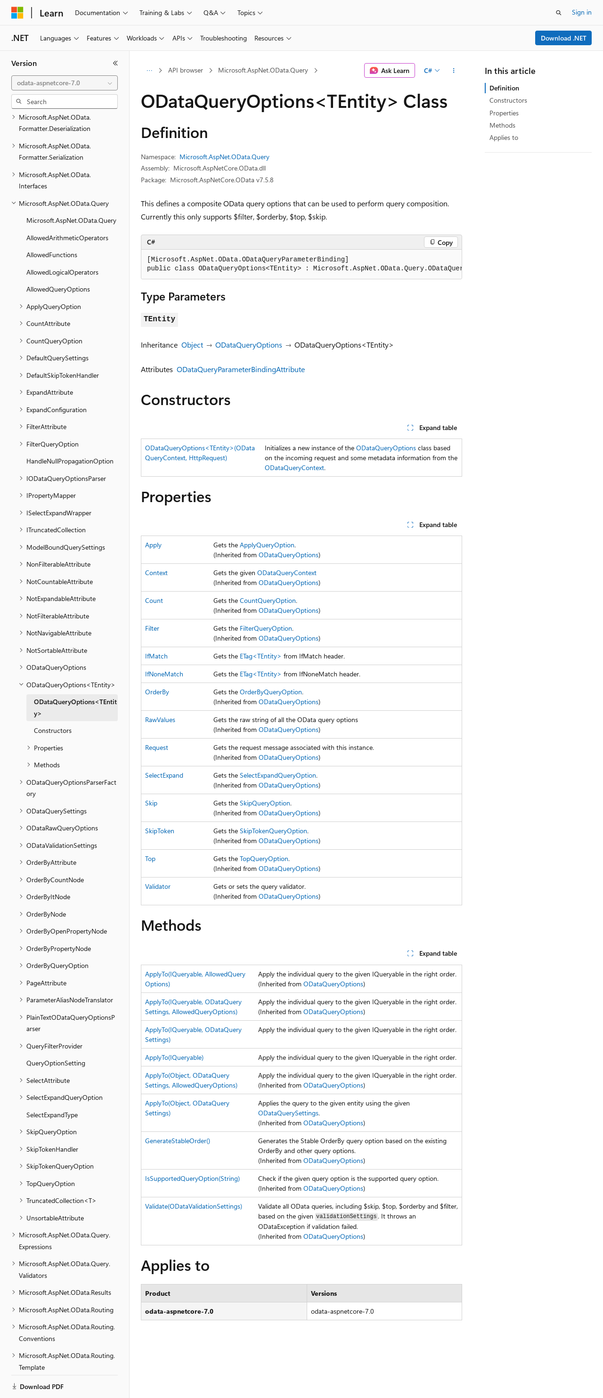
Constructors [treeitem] (53, 697)
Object (192, 345)
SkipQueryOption (265, 802)
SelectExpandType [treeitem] (52, 1082)
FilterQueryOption (266, 628)
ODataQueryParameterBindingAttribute (241, 369)
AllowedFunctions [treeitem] (51, 222)
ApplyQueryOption (267, 544)
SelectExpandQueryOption (278, 775)
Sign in (582, 12)
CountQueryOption (268, 600)
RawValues (160, 719)
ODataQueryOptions (248, 345)
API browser (185, 69)
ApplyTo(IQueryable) (174, 1057)
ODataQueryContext (294, 467)
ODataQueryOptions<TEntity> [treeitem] (75, 675)
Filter (152, 628)
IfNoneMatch (164, 673)
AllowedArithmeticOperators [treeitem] (67, 205)
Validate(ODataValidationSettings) (193, 1206)
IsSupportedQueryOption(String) (192, 1178)
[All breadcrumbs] (149, 70)
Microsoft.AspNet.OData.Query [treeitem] (71, 187)
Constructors (508, 100)
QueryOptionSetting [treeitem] (55, 1030)
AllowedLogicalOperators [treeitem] (62, 239)
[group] (301, 264)
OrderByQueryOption (271, 691)
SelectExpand (164, 775)
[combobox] (64, 82)
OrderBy (157, 691)
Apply (153, 544)
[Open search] (558, 12)
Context (156, 572)
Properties (504, 112)
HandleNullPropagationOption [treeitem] (70, 428)
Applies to (503, 137)
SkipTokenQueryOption (273, 830)
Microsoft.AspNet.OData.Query (263, 69)
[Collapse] (115, 63)
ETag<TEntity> (261, 655)
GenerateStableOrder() (177, 1140)
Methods (502, 125)
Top (150, 858)
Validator (158, 886)
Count (154, 600)
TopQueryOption (264, 858)
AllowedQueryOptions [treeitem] (58, 256)
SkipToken (159, 830)
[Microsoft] (17, 13)
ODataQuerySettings (288, 1112)
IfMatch (156, 655)
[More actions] (454, 70)
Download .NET (564, 37)
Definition (504, 87)
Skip (151, 802)
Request (156, 747)
